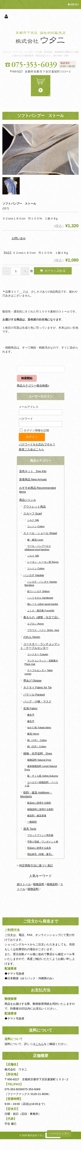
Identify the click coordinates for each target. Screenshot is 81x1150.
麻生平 (30, 714)
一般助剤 (32, 821)
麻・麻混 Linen (35, 539)
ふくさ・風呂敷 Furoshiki (40, 610)
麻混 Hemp (33, 733)
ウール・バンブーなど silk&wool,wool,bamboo (38, 548)
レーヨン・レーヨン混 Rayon (43, 562)
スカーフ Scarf (32, 513)
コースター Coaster (37, 654)
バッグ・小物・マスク (37, 701)
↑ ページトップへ (59, 1133)
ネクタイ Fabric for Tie (37, 687)
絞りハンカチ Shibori (38, 591)
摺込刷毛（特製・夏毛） (40, 854)
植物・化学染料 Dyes (37, 753)
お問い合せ (19, 238)
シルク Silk (33, 520)
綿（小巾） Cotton (37, 740)
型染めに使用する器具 (39, 848)
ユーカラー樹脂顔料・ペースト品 (41, 784)
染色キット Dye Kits (32, 471)
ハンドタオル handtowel (40, 597)
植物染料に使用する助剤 (40, 809)
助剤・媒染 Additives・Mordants (36, 794)
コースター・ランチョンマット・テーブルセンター (40, 646)
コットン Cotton (35, 526)
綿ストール (24, 884)
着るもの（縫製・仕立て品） (41, 617)
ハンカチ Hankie (33, 575)
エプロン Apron (35, 623)
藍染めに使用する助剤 (39, 802)
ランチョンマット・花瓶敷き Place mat (41, 662)
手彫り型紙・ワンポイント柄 (42, 841)
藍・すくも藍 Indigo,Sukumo (42, 776)
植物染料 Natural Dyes (39, 760)
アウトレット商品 (34, 506)
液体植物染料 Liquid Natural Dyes (41, 768)
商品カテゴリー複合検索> (33, 385)
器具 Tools (29, 828)
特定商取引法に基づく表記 (36, 865)
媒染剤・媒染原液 (36, 815)
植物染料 (38, 884)
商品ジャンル (27, 500)
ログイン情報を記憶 (34, 430)
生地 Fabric (30, 708)
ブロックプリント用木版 (40, 835)
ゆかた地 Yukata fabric (39, 727)
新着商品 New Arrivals (33, 479)
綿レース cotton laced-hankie (42, 604)
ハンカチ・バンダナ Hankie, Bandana (41, 583)
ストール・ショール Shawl (40, 533)
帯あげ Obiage (32, 680)
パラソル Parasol (34, 694)
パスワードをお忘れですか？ (37, 444)
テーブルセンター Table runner (39, 672)
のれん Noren (31, 637)
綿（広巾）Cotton (36, 746)
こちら (39, 1044)
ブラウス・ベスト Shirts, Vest (43, 630)
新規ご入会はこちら (31, 449)
